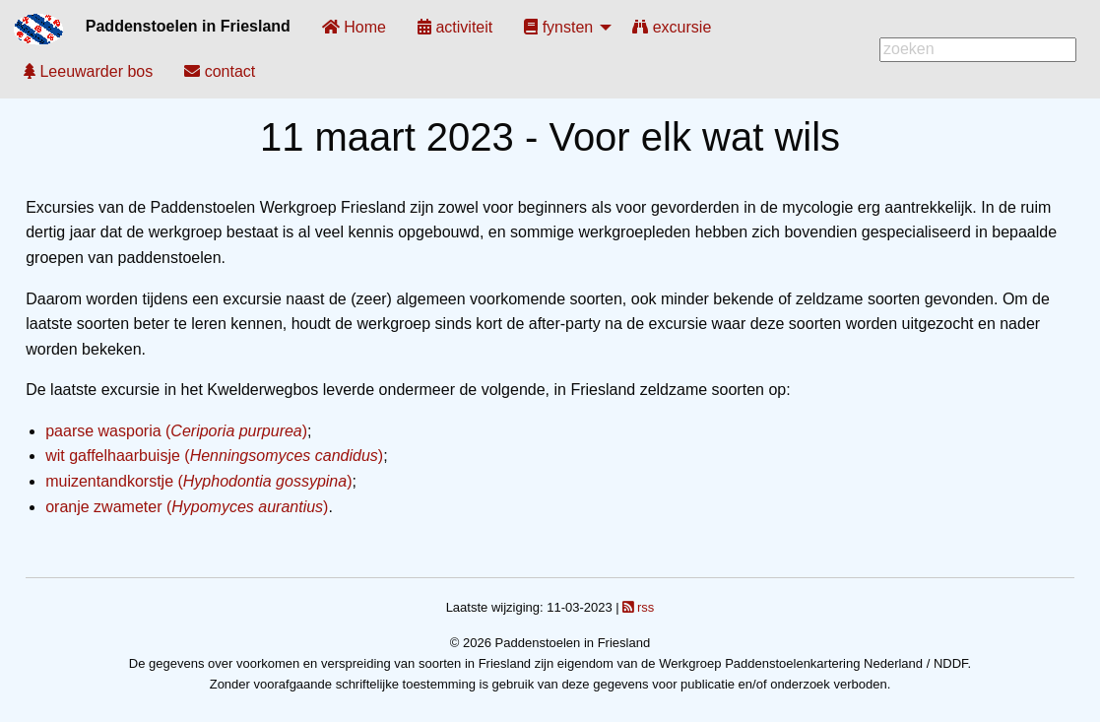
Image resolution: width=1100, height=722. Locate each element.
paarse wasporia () (176, 431)
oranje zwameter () (186, 506)
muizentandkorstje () (198, 481)
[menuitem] (354, 27)
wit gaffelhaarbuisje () (214, 455)
